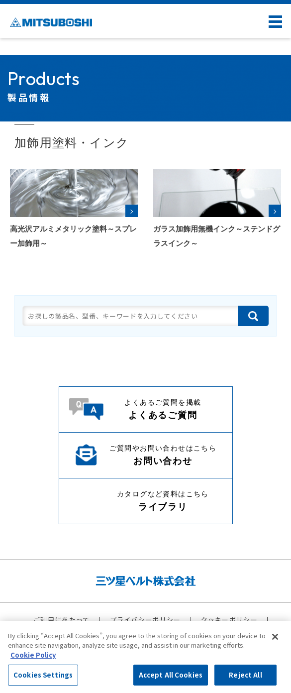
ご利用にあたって (61, 619)
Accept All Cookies (170, 675)
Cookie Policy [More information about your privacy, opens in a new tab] (33, 655)
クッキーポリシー (229, 619)
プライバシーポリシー (145, 619)
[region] (145, 657)
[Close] (275, 637)
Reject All (245, 675)
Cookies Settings (43, 675)
